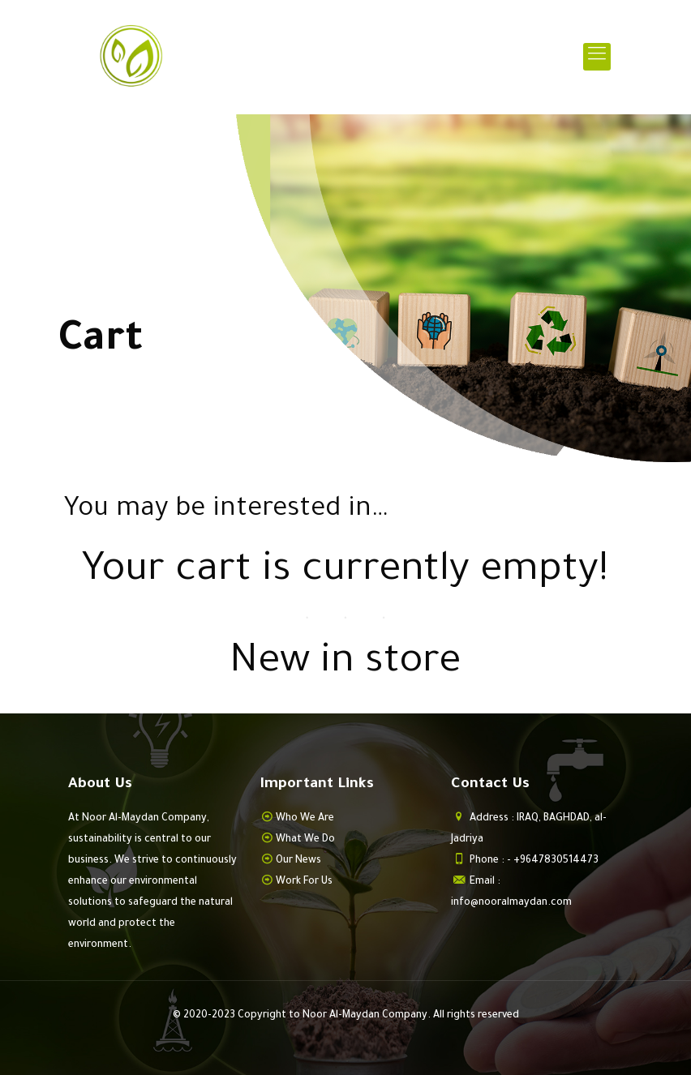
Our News (298, 861)
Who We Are (305, 818)
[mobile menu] (597, 57)
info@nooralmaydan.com (511, 903)
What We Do (305, 840)
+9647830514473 (556, 861)
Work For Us (304, 882)
